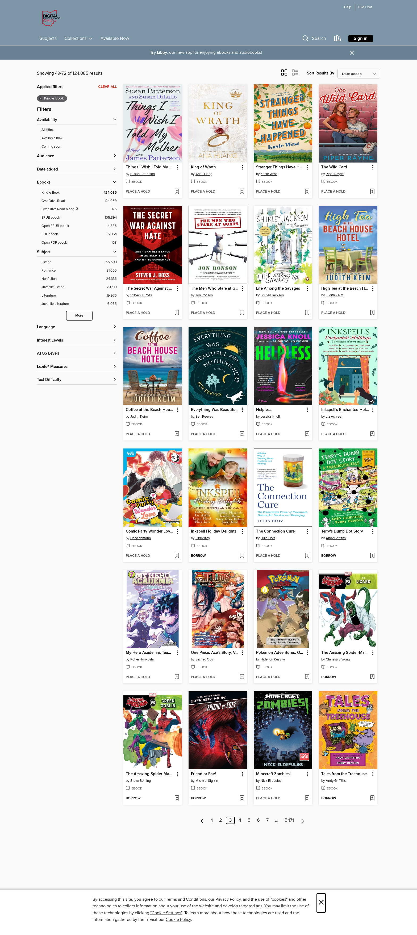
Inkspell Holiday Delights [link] (213, 531)
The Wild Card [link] (334, 167)
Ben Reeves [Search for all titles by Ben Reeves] (204, 416)
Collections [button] (79, 38)
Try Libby (158, 52)
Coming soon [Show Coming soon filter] (51, 146)
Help (347, 7)
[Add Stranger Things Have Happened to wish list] (307, 191)
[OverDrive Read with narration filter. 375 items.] (79, 209)
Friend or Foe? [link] (203, 774)
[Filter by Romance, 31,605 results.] (79, 270)
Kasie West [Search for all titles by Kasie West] (269, 174)
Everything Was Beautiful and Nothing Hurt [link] (215, 410)
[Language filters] (77, 327)
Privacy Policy (228, 899)
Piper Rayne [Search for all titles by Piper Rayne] (335, 174)
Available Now (115, 38)
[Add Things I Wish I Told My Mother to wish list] (176, 191)
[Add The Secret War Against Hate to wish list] (176, 313)
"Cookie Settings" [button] (166, 913)
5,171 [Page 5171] (289, 820)
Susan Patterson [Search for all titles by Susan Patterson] (142, 174)
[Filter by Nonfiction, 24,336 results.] (79, 279)
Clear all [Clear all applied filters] (107, 86)
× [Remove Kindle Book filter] (40, 98)
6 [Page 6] (258, 820)
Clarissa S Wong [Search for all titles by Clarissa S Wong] (338, 659)
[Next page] (303, 820)
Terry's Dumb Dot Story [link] (342, 531)
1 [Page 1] (212, 820)
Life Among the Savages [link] (278, 288)
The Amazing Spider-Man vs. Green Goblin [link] (150, 774)
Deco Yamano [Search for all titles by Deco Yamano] (140, 538)
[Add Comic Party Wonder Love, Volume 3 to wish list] (176, 555)
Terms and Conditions (186, 899)
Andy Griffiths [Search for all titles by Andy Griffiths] (336, 538)
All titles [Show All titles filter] (47, 130)
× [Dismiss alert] (352, 52)
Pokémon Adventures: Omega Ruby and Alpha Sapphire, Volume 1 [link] (280, 652)
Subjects (48, 38)
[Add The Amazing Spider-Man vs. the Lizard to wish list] (372, 677)
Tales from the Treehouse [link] (344, 774)
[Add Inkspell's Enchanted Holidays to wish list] (372, 434)
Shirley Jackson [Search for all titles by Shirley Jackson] (272, 295)
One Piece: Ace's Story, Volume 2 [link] (215, 652)
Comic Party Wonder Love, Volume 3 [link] (150, 531)
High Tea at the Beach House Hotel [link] (345, 288)
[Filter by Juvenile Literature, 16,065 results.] (79, 304)
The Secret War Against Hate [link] (150, 288)
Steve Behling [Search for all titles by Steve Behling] (140, 781)
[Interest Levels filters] (77, 340)
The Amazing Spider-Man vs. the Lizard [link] (345, 652)
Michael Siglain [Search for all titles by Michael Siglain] (206, 781)
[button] (313, 39)
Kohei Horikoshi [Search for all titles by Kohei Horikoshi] (142, 659)
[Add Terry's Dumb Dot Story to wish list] (372, 555)
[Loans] (338, 39)
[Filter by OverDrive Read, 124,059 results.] (79, 201)
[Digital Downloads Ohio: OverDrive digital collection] (50, 18)
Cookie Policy (178, 919)
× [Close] (321, 903)
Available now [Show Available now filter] (51, 138)
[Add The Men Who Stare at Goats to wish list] (242, 313)
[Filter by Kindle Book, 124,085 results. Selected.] (79, 193)
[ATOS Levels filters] (77, 353)
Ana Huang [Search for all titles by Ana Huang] (203, 174)
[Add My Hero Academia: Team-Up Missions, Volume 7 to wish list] (176, 677)
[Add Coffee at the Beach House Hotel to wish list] (176, 434)
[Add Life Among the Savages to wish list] (307, 313)
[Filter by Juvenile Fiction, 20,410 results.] (79, 287)
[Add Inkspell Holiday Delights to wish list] (242, 555)
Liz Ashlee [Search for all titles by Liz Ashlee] (333, 416)
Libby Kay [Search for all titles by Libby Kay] (202, 538)
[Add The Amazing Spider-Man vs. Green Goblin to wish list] (176, 798)
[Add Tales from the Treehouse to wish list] (372, 798)
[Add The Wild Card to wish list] (372, 191)
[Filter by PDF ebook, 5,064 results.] (79, 234)
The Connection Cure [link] (275, 531)
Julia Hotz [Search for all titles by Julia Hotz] (268, 538)
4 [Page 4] (240, 820)
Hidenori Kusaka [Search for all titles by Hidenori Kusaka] (273, 659)
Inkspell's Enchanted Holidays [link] (345, 410)
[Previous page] (202, 820)
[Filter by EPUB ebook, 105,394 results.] (79, 218)
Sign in (361, 38)
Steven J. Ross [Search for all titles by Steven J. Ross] (141, 295)
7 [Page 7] (267, 820)
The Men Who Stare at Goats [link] (215, 288)
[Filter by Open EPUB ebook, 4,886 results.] (79, 226)
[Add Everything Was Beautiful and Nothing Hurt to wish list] (242, 434)
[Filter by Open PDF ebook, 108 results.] (79, 243)
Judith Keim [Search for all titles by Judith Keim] (334, 295)
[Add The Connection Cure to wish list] (307, 555)
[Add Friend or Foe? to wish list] (242, 798)
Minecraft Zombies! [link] (273, 774)
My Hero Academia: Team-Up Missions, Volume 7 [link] (150, 652)
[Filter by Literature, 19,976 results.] (79, 295)
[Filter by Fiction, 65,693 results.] (79, 262)
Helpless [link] (264, 410)
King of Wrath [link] (203, 167)
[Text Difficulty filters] (77, 380)
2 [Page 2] (220, 820)
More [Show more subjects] (79, 315)
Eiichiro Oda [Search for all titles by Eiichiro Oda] (204, 659)
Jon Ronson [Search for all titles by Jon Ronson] (204, 295)
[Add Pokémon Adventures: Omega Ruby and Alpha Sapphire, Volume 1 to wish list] (307, 677)
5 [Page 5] (249, 820)
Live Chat (365, 7)
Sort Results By (320, 73)
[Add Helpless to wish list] (307, 434)
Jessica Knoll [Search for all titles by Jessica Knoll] (270, 416)
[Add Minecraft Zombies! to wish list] (307, 798)
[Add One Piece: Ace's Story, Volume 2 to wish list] (242, 677)
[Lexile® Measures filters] (77, 367)
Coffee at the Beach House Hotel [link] (150, 410)
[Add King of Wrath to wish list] (242, 191)
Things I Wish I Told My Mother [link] (150, 167)
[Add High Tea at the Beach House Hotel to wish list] (372, 313)
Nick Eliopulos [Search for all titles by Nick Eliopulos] (271, 781)
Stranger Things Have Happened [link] (280, 167)
